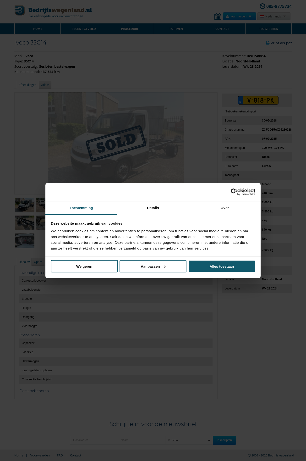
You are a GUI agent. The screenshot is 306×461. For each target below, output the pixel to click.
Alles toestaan (222, 266)
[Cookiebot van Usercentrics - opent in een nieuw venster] (234, 192)
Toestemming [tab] (81, 208)
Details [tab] (153, 208)
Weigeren (84, 266)
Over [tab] (225, 208)
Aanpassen (153, 266)
